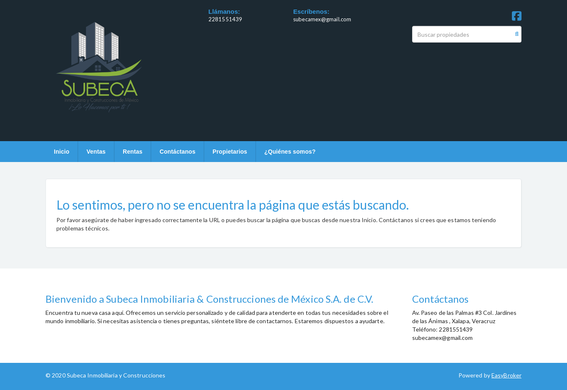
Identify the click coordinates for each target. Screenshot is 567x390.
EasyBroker (506, 375)
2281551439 (225, 19)
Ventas (96, 151)
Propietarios (230, 151)
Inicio (61, 151)
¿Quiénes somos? (290, 151)
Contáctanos (177, 151)
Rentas (132, 151)
